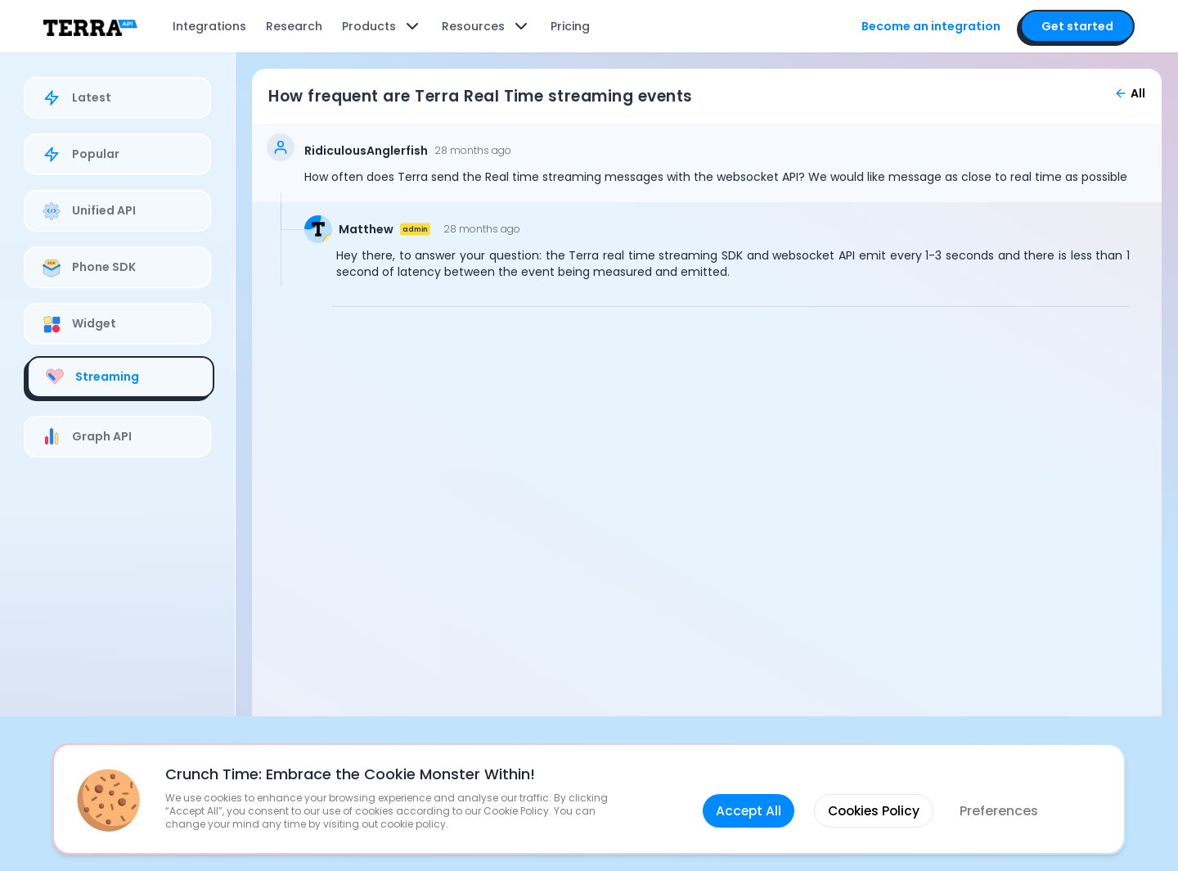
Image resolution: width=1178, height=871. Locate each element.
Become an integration (921, 26)
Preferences (1002, 799)
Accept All (746, 799)
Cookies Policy (874, 799)
